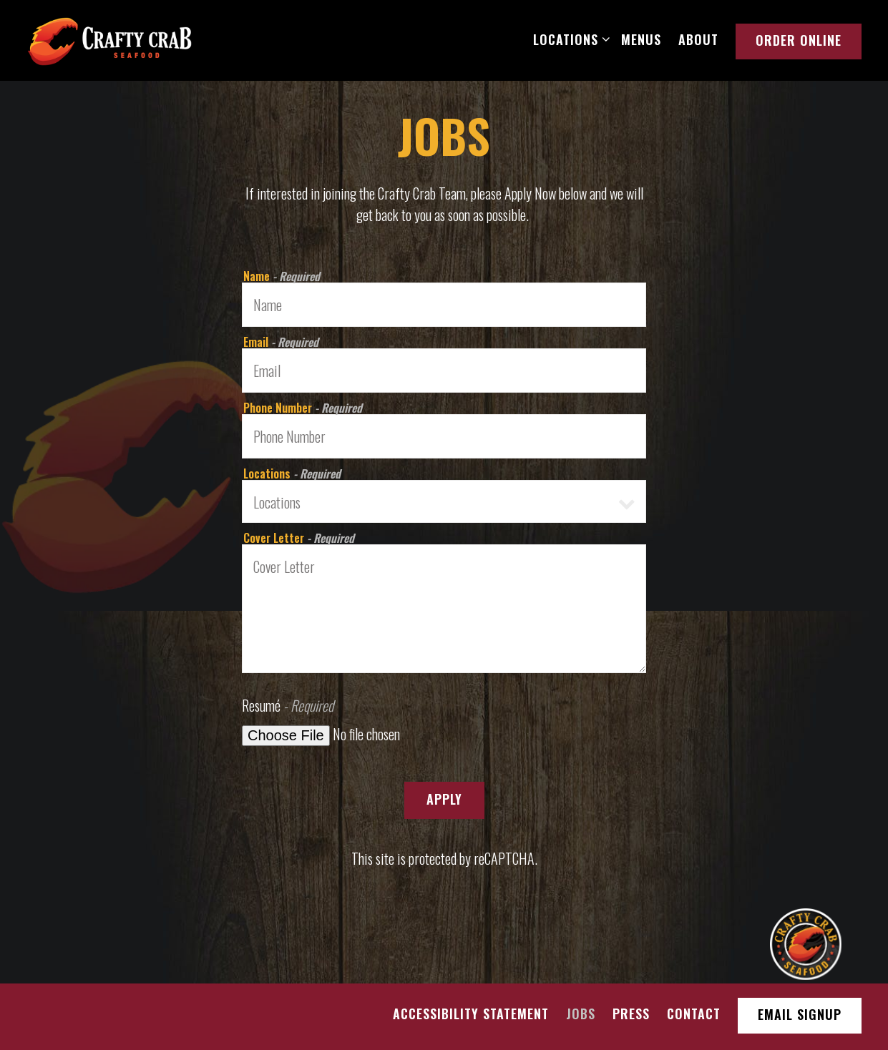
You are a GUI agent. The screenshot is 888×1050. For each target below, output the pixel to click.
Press (631, 1013)
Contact (694, 1013)
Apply (444, 799)
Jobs (580, 1013)
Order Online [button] (798, 40)
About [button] (698, 39)
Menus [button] (641, 39)
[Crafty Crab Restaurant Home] (109, 39)
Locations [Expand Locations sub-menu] (568, 39)
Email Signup (799, 1014)
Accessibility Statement (471, 1013)
